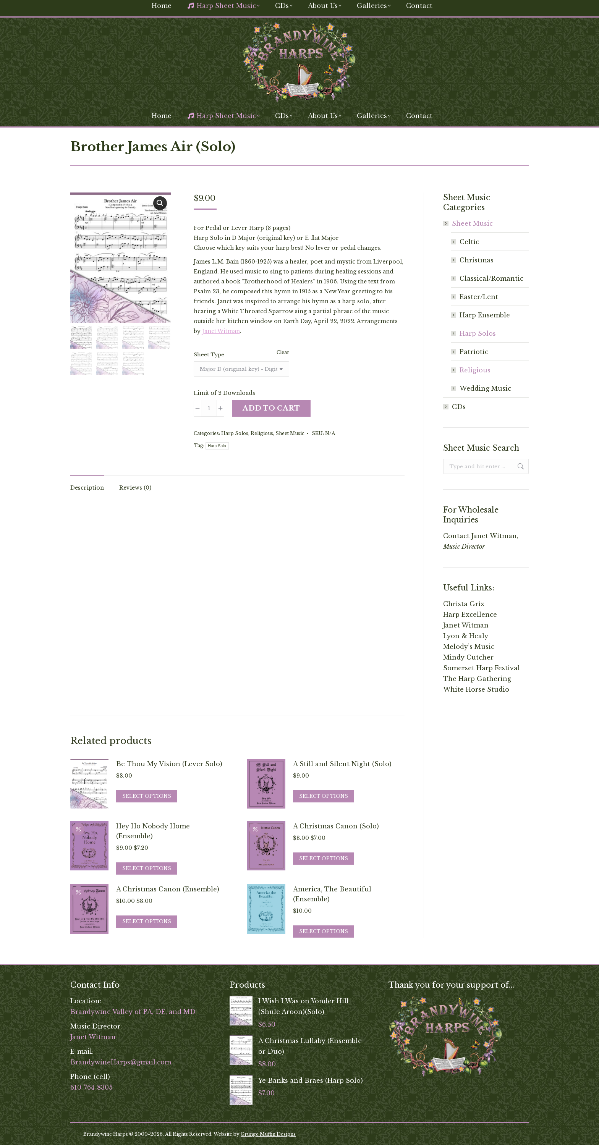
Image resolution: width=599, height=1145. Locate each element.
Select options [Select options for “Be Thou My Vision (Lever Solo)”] (146, 796)
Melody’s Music (468, 646)
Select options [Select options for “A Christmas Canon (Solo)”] (323, 858)
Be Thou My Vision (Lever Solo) (169, 764)
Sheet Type (209, 354)
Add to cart (271, 408)
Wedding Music (485, 388)
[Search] (471, 6)
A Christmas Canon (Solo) (336, 826)
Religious (262, 433)
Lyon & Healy (465, 636)
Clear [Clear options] (283, 352)
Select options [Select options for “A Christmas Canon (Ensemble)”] (146, 921)
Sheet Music (289, 433)
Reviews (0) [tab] (135, 487)
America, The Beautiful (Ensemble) (332, 894)
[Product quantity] (209, 408)
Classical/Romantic (491, 278)
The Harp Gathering (477, 678)
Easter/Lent (479, 297)
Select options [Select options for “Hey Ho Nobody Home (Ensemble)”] (146, 868)
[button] (160, 203)
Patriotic (474, 352)
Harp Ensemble (485, 315)
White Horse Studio (476, 689)
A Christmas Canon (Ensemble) (167, 889)
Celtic (469, 242)
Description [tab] (87, 487)
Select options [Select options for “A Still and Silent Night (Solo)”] (323, 796)
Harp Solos (234, 433)
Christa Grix (463, 604)
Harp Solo (217, 446)
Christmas (477, 260)
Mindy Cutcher (468, 657)
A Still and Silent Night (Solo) (342, 764)
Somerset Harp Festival (481, 668)
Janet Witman (221, 331)
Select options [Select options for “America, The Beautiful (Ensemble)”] (323, 931)
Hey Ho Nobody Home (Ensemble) (153, 831)
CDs (459, 407)
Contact (456, 536)
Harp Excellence (470, 614)
